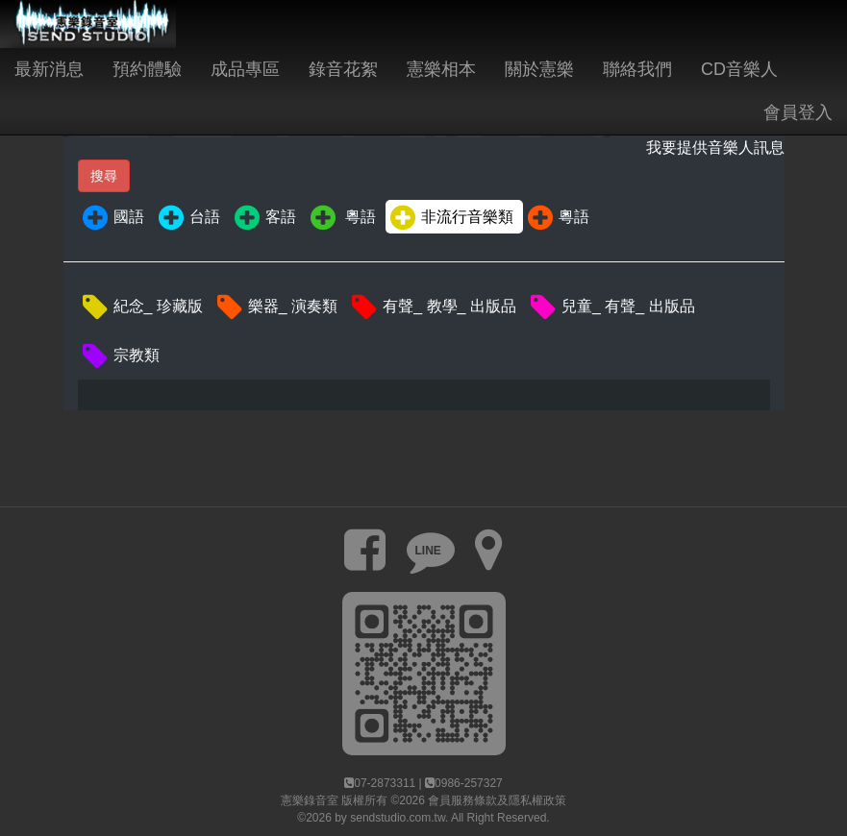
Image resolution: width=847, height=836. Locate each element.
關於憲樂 (539, 69)
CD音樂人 (739, 69)
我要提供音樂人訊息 (715, 147)
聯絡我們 (637, 69)
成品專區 (245, 69)
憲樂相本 (441, 69)
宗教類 (120, 356)
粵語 (342, 218)
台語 (188, 218)
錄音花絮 (343, 69)
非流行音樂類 (450, 218)
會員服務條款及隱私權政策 (497, 800)
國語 (112, 218)
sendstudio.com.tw (397, 817)
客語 (264, 218)
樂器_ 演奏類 (275, 307)
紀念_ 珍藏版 (141, 307)
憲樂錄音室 (309, 800)
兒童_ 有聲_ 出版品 (611, 307)
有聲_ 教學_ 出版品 (432, 307)
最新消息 (49, 69)
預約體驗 (147, 69)
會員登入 (798, 112)
